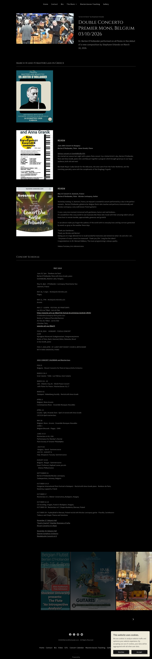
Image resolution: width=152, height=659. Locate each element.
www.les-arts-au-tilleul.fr (46, 326)
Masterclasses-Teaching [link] (90, 4)
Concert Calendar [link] (77, 648)
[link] (70, 634)
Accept (139, 652)
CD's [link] (66, 648)
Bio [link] (62, 4)
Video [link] (60, 648)
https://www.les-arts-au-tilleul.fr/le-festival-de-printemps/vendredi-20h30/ (64, 313)
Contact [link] (54, 4)
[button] (72, 4)
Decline (121, 652)
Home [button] (41, 648)
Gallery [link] (106, 4)
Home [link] (45, 4)
